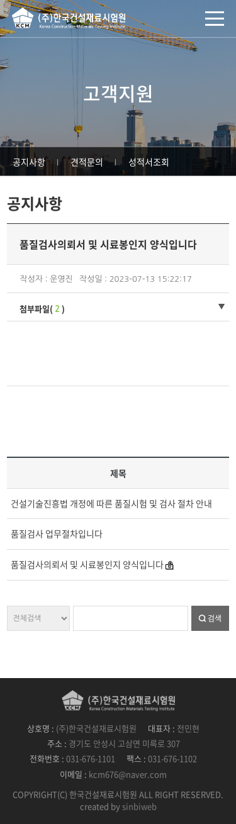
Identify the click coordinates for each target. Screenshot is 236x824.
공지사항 (29, 161)
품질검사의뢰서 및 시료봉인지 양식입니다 (87, 564)
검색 (215, 618)
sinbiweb (139, 806)
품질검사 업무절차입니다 (57, 533)
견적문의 (86, 161)
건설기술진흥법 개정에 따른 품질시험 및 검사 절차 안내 (111, 503)
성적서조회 (148, 161)
